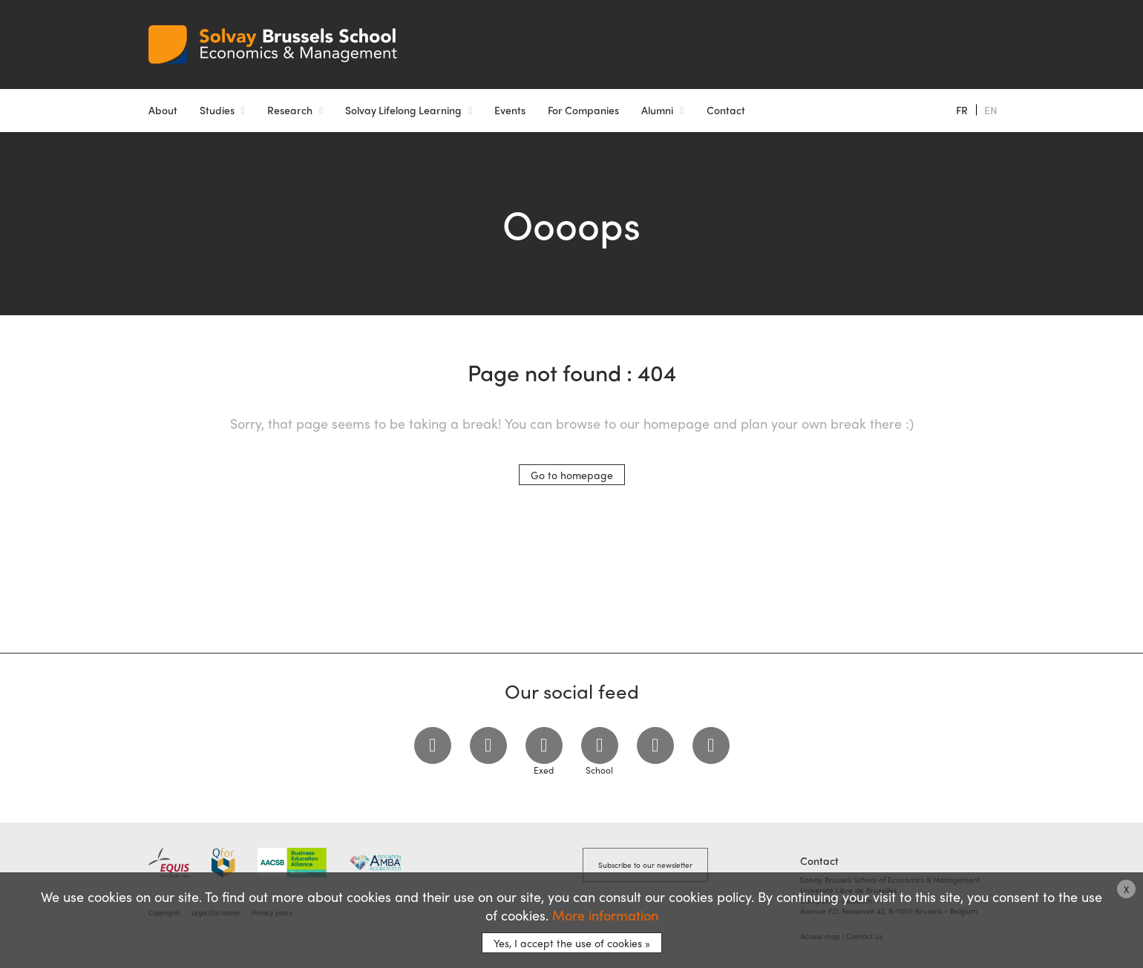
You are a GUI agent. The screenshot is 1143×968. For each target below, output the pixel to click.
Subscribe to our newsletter (645, 865)
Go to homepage (572, 474)
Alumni (657, 109)
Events (509, 109)
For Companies (583, 109)
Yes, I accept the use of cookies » (572, 942)
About (162, 109)
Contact (726, 109)
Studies (217, 109)
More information (605, 915)
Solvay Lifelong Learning (403, 109)
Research (289, 109)
